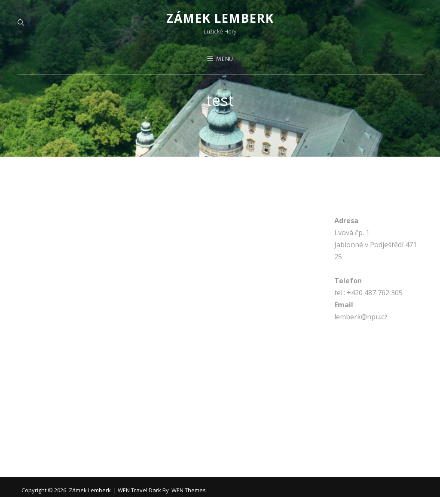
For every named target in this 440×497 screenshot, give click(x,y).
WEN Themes (188, 490)
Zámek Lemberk (220, 18)
